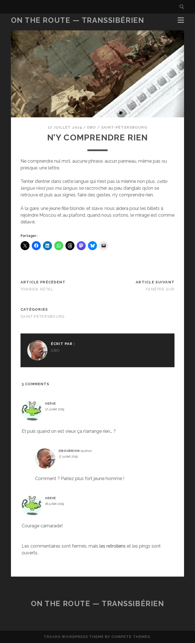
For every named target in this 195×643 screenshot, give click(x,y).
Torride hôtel (37, 289)
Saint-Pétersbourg (124, 127)
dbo (91, 127)
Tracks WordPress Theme (74, 637)
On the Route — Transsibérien (77, 20)
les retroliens (112, 546)
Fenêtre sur (160, 289)
